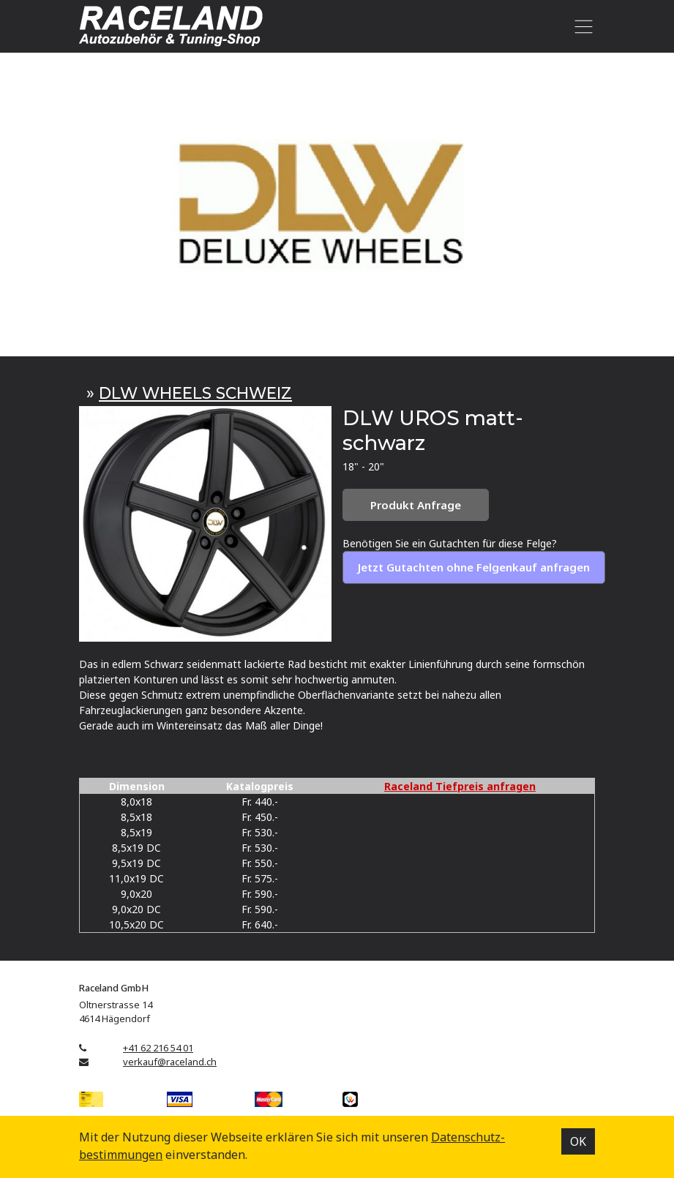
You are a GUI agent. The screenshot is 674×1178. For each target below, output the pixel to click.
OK (578, 1141)
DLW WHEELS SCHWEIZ (195, 392)
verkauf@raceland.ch (170, 1061)
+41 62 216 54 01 (158, 1047)
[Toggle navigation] (580, 26)
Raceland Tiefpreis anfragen (460, 786)
